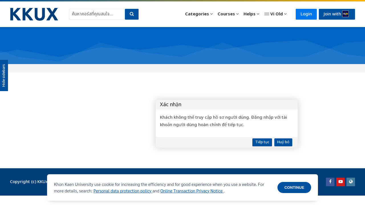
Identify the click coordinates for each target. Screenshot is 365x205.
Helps (250, 14)
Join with (336, 14)
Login (306, 14)
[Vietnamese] (275, 14)
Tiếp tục (262, 142)
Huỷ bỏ (283, 142)
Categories (197, 14)
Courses (226, 14)
